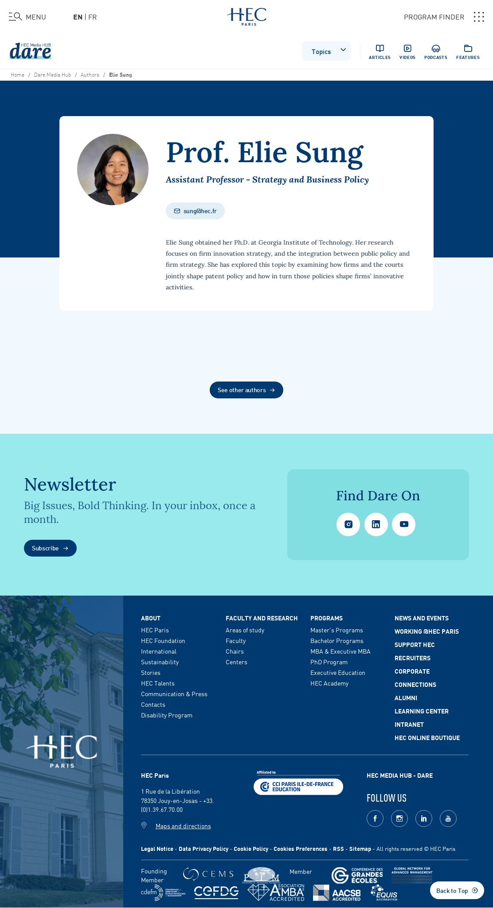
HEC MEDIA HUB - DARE (400, 775)
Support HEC (415, 644)
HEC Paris (155, 629)
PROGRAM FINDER (444, 17)
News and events (422, 617)
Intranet (409, 724)
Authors (90, 74)
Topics (329, 50)
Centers (236, 661)
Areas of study (245, 629)
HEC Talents (158, 682)
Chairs (235, 651)
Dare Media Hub (52, 74)
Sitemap (360, 848)
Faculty (236, 640)
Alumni (406, 697)
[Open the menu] (27, 16)
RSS (338, 848)
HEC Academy (329, 682)
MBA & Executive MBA (340, 651)
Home (17, 74)
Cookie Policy (251, 848)
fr (92, 16)
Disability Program (166, 714)
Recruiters (412, 657)
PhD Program (329, 661)
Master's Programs (336, 629)
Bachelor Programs (337, 640)
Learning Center (422, 710)
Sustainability (160, 661)
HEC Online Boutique (427, 737)
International (158, 651)
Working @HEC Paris (427, 631)
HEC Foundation (163, 640)
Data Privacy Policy (203, 848)
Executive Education (337, 672)
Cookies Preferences (301, 848)
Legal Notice (157, 848)
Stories (150, 672)
